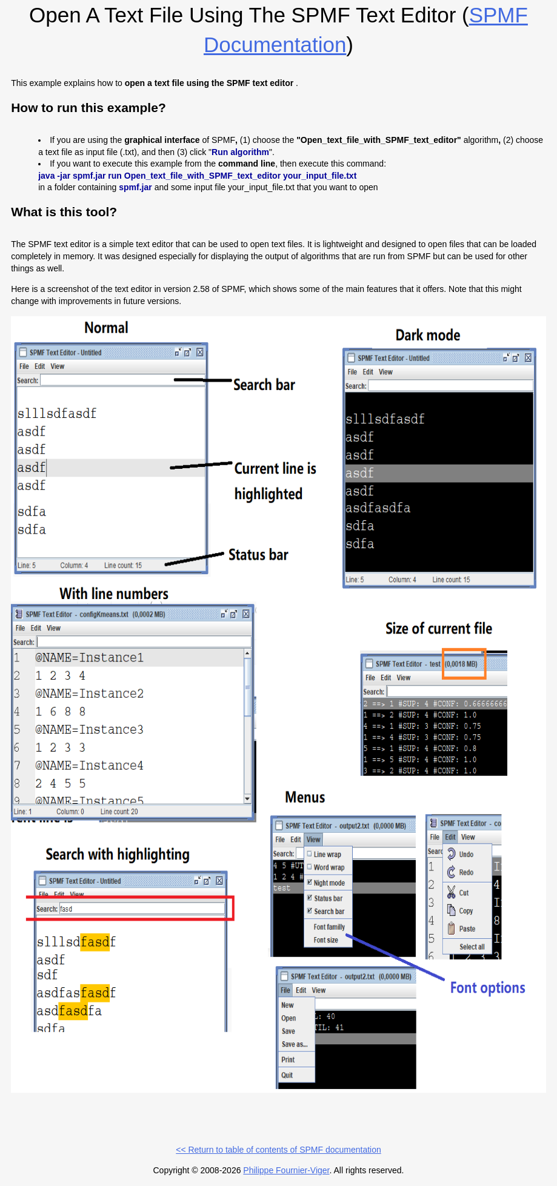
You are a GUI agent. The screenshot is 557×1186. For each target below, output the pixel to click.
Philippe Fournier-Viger (286, 1170)
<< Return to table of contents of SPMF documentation (278, 1150)
